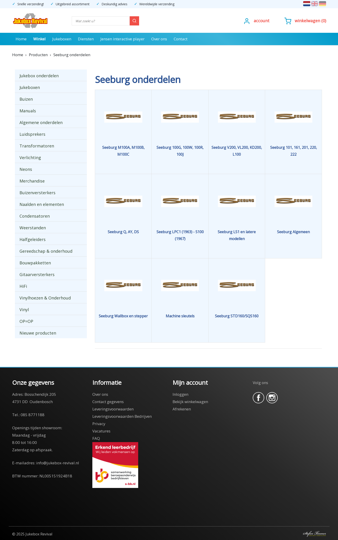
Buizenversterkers (37, 192)
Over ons (159, 39)
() (305, 20)
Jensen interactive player (122, 39)
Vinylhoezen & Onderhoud (45, 298)
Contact (180, 39)
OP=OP (26, 321)
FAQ (96, 438)
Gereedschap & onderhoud (45, 251)
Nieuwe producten (37, 333)
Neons (25, 169)
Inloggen (180, 394)
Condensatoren (34, 216)
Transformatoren (36, 146)
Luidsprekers (32, 134)
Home (21, 39)
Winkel (39, 39)
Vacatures (101, 431)
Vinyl (24, 309)
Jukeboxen (61, 39)
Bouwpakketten (35, 263)
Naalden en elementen (41, 204)
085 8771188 (32, 414)
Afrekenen (182, 409)
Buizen (26, 99)
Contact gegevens (108, 401)
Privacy (98, 423)
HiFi (23, 286)
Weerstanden (32, 227)
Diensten (86, 39)
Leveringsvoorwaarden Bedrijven (122, 416)
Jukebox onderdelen (39, 75)
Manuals (27, 111)
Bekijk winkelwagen (190, 401)
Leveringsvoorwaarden (113, 409)
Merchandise (32, 181)
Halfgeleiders (32, 239)
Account (261, 20)
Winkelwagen (307, 20)
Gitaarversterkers (37, 274)
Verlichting (30, 157)
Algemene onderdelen (41, 122)
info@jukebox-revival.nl (57, 462)
